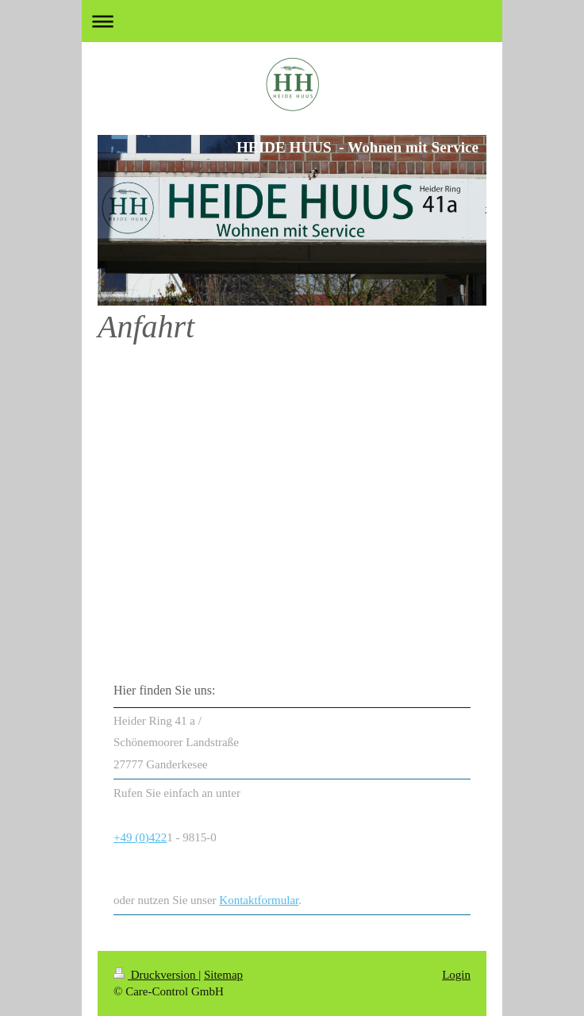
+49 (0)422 (140, 837)
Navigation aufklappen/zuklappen (292, 21)
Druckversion (155, 974)
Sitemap (223, 974)
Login (456, 974)
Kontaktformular (258, 900)
